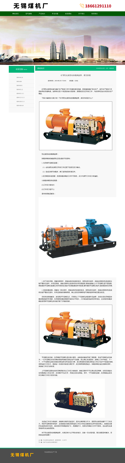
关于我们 (81, 13)
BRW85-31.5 (20, 93)
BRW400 (19, 81)
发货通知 (68, 13)
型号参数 (29, 13)
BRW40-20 (20, 77)
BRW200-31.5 (21, 101)
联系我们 (95, 13)
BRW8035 (19, 85)
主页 (107, 68)
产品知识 (42, 13)
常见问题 (55, 13)
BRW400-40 (20, 105)
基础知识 (111, 68)
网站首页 (15, 13)
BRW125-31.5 (21, 97)
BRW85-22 (20, 89)
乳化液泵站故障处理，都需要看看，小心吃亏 (55, 440)
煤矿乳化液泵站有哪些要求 (50, 442)
